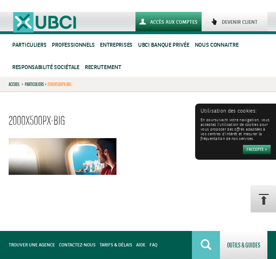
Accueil (14, 84)
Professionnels (73, 45)
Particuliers (29, 45)
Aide (141, 245)
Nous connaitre (217, 45)
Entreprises (116, 45)
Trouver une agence (32, 245)
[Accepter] (257, 149)
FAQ (153, 245)
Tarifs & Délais (116, 245)
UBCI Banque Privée (163, 45)
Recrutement (103, 67)
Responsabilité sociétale (45, 67)
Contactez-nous (77, 245)
